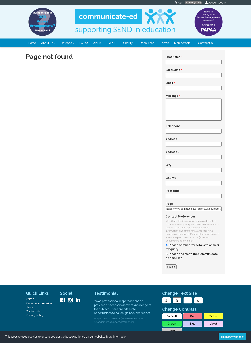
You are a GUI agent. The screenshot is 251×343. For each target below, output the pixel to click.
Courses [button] (67, 43)
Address (171, 139)
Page (169, 204)
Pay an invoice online (39, 303)
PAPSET (113, 43)
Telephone (173, 126)
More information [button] (116, 336)
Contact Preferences (181, 216)
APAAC (97, 43)
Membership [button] (183, 43)
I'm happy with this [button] (232, 336)
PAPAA (84, 43)
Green (172, 324)
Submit (171, 266)
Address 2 (172, 152)
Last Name (173, 70)
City (168, 165)
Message (172, 96)
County (171, 178)
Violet (213, 324)
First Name (173, 57)
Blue (193, 324)
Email (169, 83)
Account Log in (215, 2)
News (165, 43)
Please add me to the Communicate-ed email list (192, 256)
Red (192, 316)
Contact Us (205, 43)
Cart (188, 2)
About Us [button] (48, 43)
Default (172, 316)
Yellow (213, 316)
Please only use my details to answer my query (192, 247)
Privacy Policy (34, 315)
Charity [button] (129, 43)
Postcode (173, 191)
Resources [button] (148, 43)
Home (32, 43)
